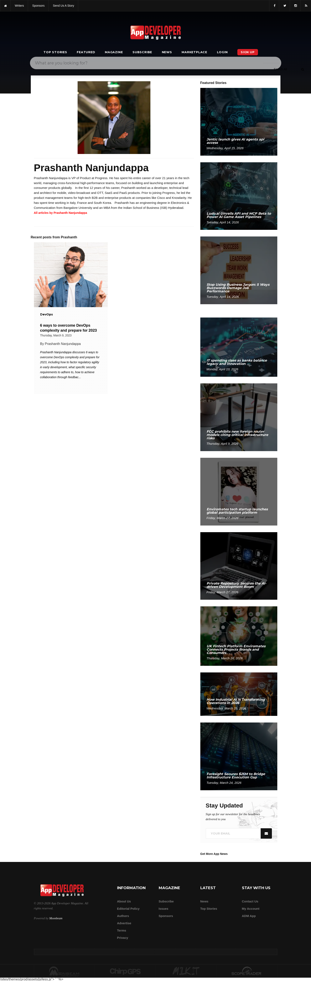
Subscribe (142, 52)
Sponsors (166, 916)
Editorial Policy (128, 908)
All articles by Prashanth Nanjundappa (60, 212)
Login (222, 52)
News (167, 52)
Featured (86, 52)
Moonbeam (55, 918)
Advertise (124, 923)
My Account (250, 908)
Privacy (122, 937)
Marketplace (194, 52)
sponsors (38, 5)
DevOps (46, 314)
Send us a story (63, 5)
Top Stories (55, 52)
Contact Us (250, 901)
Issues (164, 908)
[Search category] (280, 69)
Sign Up (248, 52)
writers (19, 5)
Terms (121, 930)
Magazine (114, 52)
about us (124, 901)
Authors (123, 916)
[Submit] (302, 69)
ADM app (249, 916)
